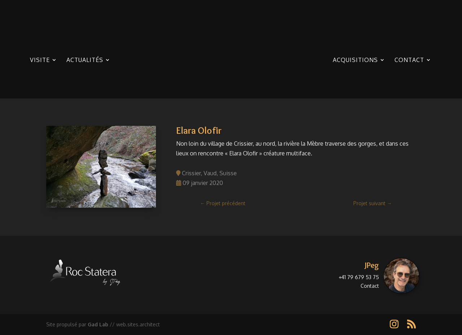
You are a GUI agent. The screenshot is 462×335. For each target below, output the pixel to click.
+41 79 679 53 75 (359, 277)
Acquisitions (355, 60)
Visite (40, 60)
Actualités (84, 60)
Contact (409, 60)
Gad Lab (98, 324)
